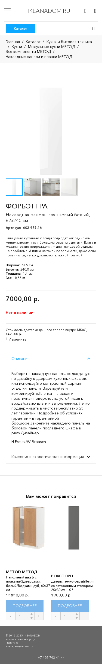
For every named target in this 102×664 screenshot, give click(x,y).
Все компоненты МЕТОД (28, 51)
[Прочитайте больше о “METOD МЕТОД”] (25, 605)
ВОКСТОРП (62, 576)
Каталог (33, 41)
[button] (93, 28)
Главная (13, 41)
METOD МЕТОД (21, 571)
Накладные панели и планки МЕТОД (39, 56)
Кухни (17, 46)
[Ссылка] (85, 11)
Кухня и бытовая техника (69, 41)
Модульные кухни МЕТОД (51, 46)
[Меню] (7, 11)
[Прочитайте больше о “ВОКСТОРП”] (70, 605)
